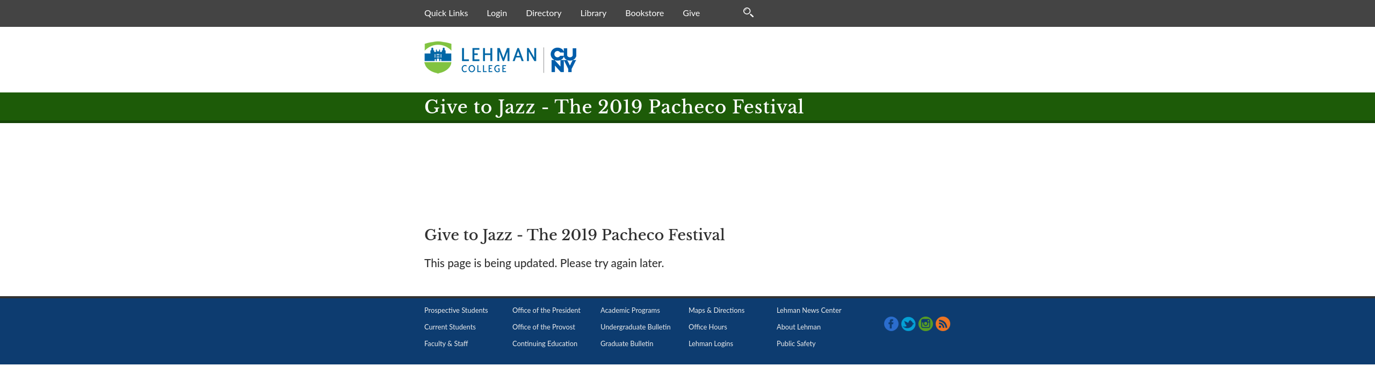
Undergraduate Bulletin (635, 326)
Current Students (450, 326)
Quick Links (446, 13)
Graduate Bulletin (626, 343)
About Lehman (799, 326)
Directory (543, 13)
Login (497, 13)
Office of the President (546, 310)
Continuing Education (544, 343)
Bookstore (644, 13)
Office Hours (708, 326)
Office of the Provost (543, 326)
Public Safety (796, 343)
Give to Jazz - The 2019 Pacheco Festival (614, 107)
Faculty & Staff (446, 343)
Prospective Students (456, 310)
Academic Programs (630, 310)
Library (593, 13)
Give (691, 13)
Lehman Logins (711, 343)
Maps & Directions (716, 310)
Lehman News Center (809, 310)
